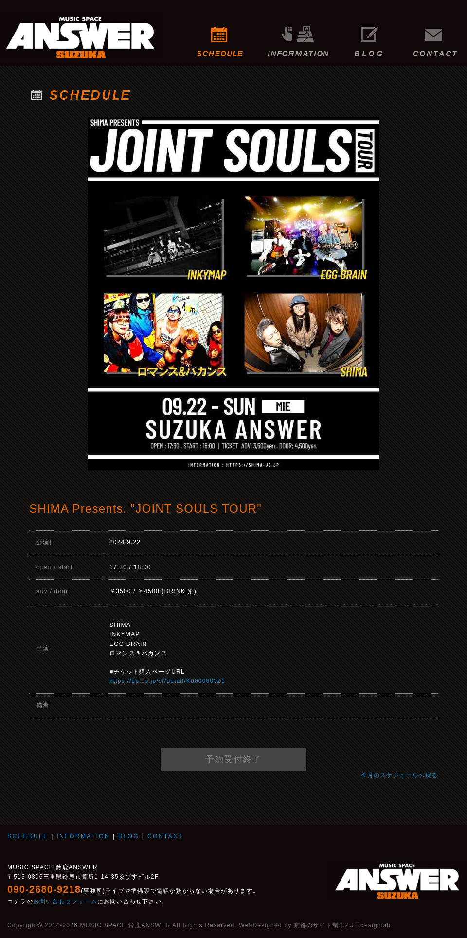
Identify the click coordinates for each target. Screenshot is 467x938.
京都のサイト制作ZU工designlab (342, 925)
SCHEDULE (220, 36)
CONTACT (438, 36)
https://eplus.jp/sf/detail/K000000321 (167, 681)
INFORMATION (298, 36)
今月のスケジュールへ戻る (399, 775)
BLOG (368, 36)
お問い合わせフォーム (65, 901)
